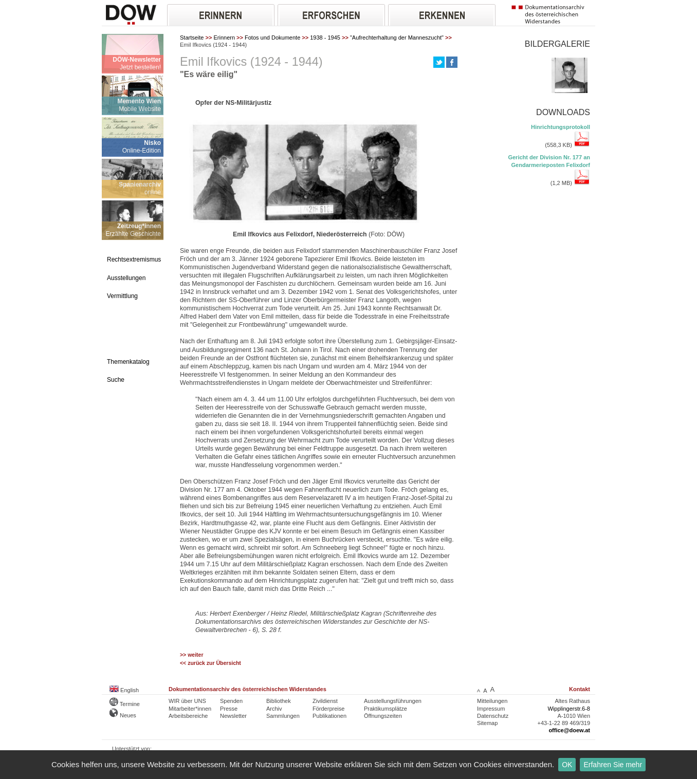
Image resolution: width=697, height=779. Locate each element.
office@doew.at (569, 730)
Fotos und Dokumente (272, 37)
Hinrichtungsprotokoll (560, 127)
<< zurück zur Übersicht (210, 663)
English (124, 690)
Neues (122, 715)
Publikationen (329, 716)
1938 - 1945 (325, 37)
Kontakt (579, 689)
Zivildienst (325, 701)
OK (567, 765)
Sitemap (487, 723)
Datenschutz (492, 716)
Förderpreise (328, 709)
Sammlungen (283, 716)
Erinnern (224, 37)
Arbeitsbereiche (188, 716)
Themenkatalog (128, 361)
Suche (115, 379)
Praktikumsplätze (385, 709)
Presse (228, 709)
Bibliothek (278, 701)
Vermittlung (122, 296)
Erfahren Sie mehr (612, 765)
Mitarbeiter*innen (190, 709)
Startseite (192, 37)
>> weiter (191, 655)
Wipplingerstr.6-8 (568, 709)
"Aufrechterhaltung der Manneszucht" (397, 37)
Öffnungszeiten (383, 716)
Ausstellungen (126, 278)
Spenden (231, 701)
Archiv (274, 709)
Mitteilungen (492, 701)
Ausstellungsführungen (392, 701)
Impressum (491, 709)
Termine (124, 704)
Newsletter (233, 716)
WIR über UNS (187, 701)
